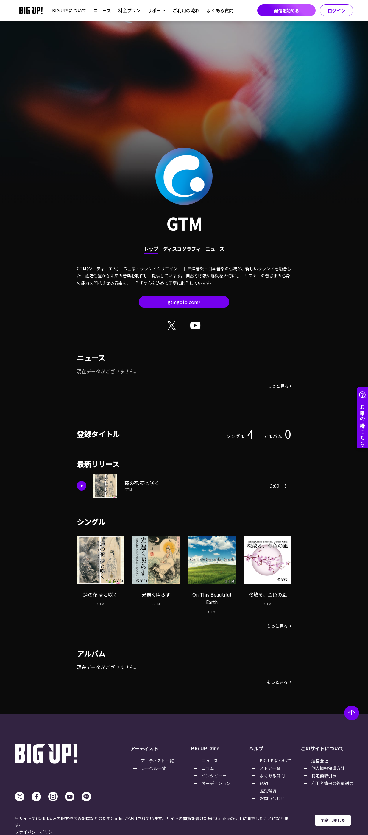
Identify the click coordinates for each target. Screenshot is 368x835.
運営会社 (319, 761)
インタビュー (214, 775)
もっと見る (278, 386)
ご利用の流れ (186, 10)
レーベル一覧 (153, 768)
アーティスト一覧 (157, 761)
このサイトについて (322, 748)
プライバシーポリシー (36, 832)
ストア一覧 (270, 768)
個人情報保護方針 (328, 768)
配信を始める (286, 10)
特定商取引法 (323, 775)
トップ (151, 248)
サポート (157, 10)
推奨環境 (268, 791)
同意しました (332, 820)
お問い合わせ (272, 798)
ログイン (336, 10)
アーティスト (144, 748)
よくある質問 (220, 10)
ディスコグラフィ (182, 248)
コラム (208, 768)
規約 (264, 783)
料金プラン (129, 10)
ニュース (102, 10)
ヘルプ (256, 748)
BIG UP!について (69, 10)
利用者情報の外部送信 (332, 783)
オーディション (216, 783)
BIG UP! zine (205, 748)
